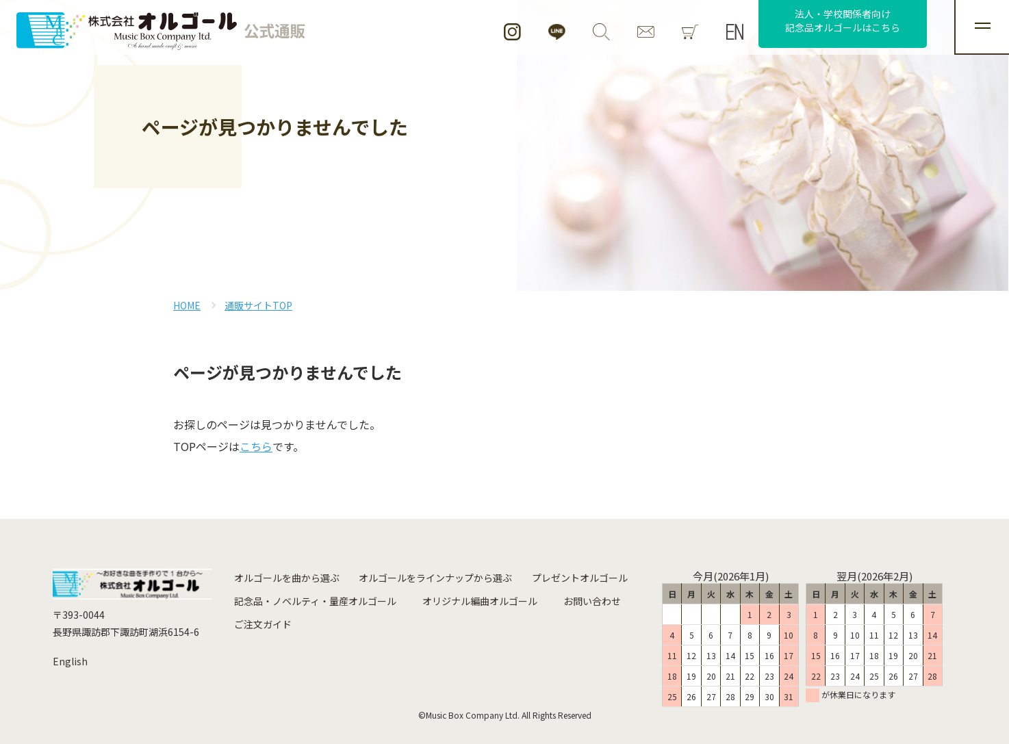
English (70, 661)
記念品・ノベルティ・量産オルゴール (315, 601)
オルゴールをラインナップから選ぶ (435, 578)
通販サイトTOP (258, 305)
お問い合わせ (592, 601)
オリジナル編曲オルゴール (479, 601)
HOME (187, 305)
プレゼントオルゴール (580, 578)
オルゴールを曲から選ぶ (287, 578)
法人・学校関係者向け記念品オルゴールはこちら (842, 20)
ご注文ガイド (263, 624)
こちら (256, 446)
